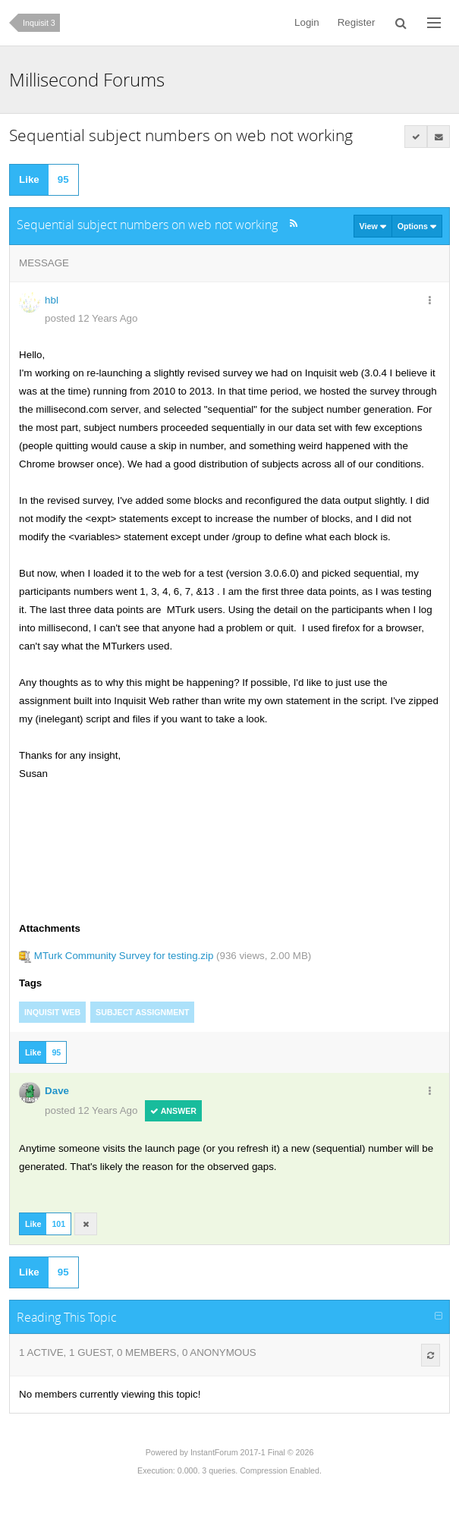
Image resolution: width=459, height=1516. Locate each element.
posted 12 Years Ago (91, 318)
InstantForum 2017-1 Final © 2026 (251, 1452)
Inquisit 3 (39, 22)
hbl (51, 300)
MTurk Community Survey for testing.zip (124, 955)
